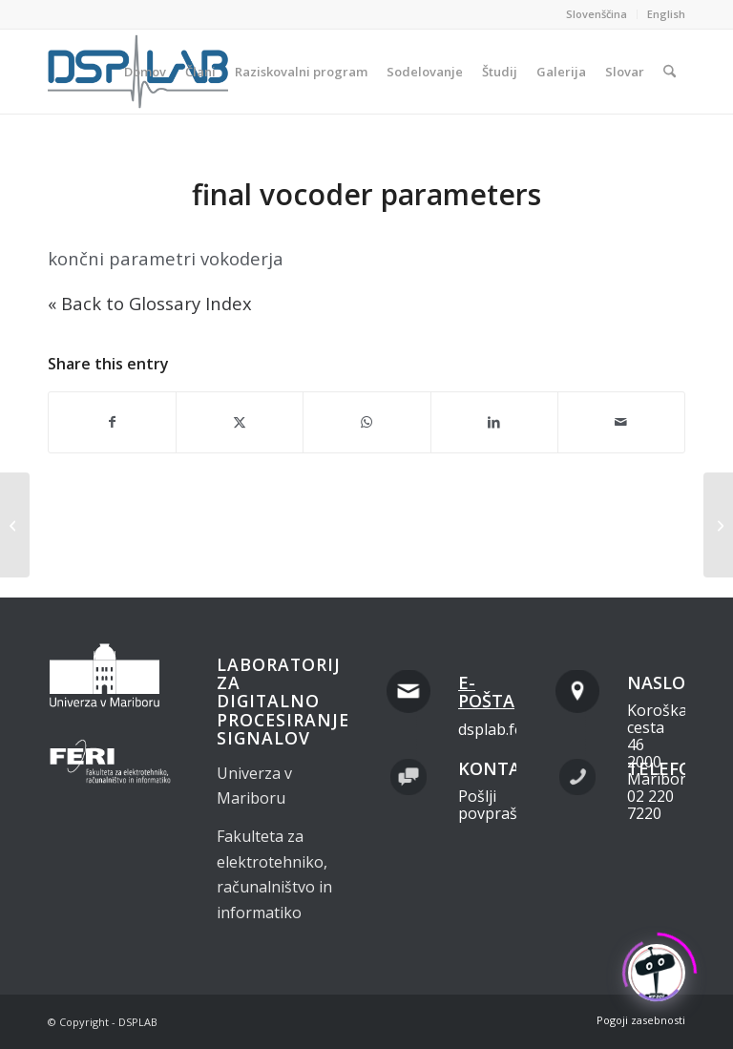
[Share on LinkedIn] (494, 421)
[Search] (669, 72)
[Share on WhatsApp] (366, 421)
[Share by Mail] (621, 421)
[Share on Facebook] (112, 421)
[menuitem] (597, 14)
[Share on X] (240, 421)
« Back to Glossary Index (150, 303)
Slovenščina (596, 14)
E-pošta (486, 692)
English (666, 14)
